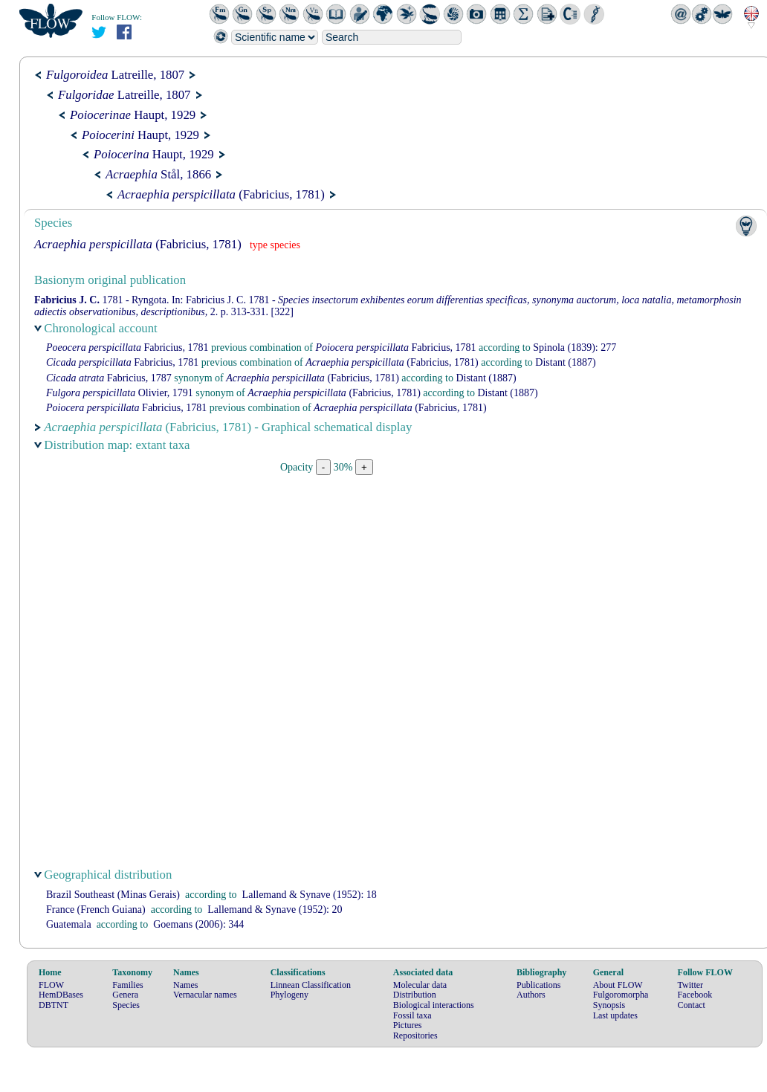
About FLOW (618, 985)
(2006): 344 (198, 924)
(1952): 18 (309, 894)
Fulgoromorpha (621, 994)
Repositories (415, 1035)
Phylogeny (289, 994)
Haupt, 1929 (132, 115)
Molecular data (420, 985)
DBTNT (53, 1005)
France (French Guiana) (96, 909)
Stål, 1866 (158, 174)
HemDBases (61, 994)
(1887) (565, 362)
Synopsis (609, 1005)
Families (127, 985)
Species (126, 1005)
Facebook (695, 994)
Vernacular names (205, 994)
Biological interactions (433, 1005)
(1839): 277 (574, 347)
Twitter (690, 985)
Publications (538, 985)
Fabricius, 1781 (127, 347)
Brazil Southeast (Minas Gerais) (113, 894)
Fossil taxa (412, 1015)
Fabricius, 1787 (109, 378)
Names (185, 985)
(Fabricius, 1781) (221, 194)
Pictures (407, 1025)
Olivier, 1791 (119, 392)
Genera (125, 994)
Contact (691, 1005)
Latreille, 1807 (115, 75)
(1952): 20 (274, 909)
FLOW (51, 985)
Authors (531, 994)
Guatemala (68, 924)
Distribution (414, 994)
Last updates (615, 1015)
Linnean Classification (311, 985)
